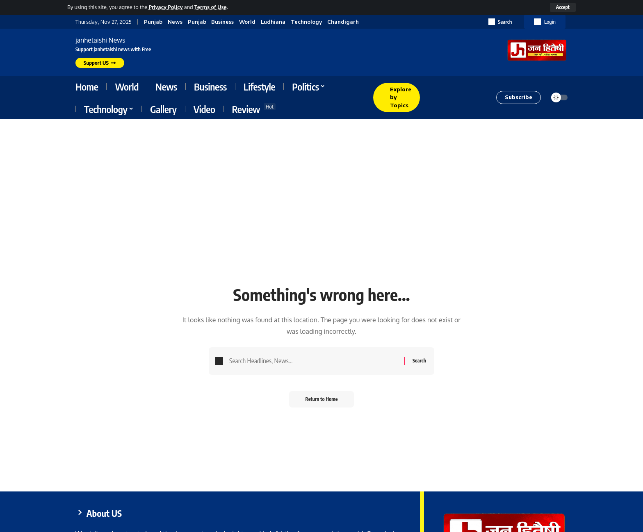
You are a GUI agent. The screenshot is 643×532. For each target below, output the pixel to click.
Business (222, 22)
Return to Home (322, 399)
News (175, 22)
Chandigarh (343, 22)
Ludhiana (273, 22)
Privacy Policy (165, 7)
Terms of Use (210, 7)
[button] (563, 7)
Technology (306, 22)
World (247, 22)
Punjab (153, 22)
